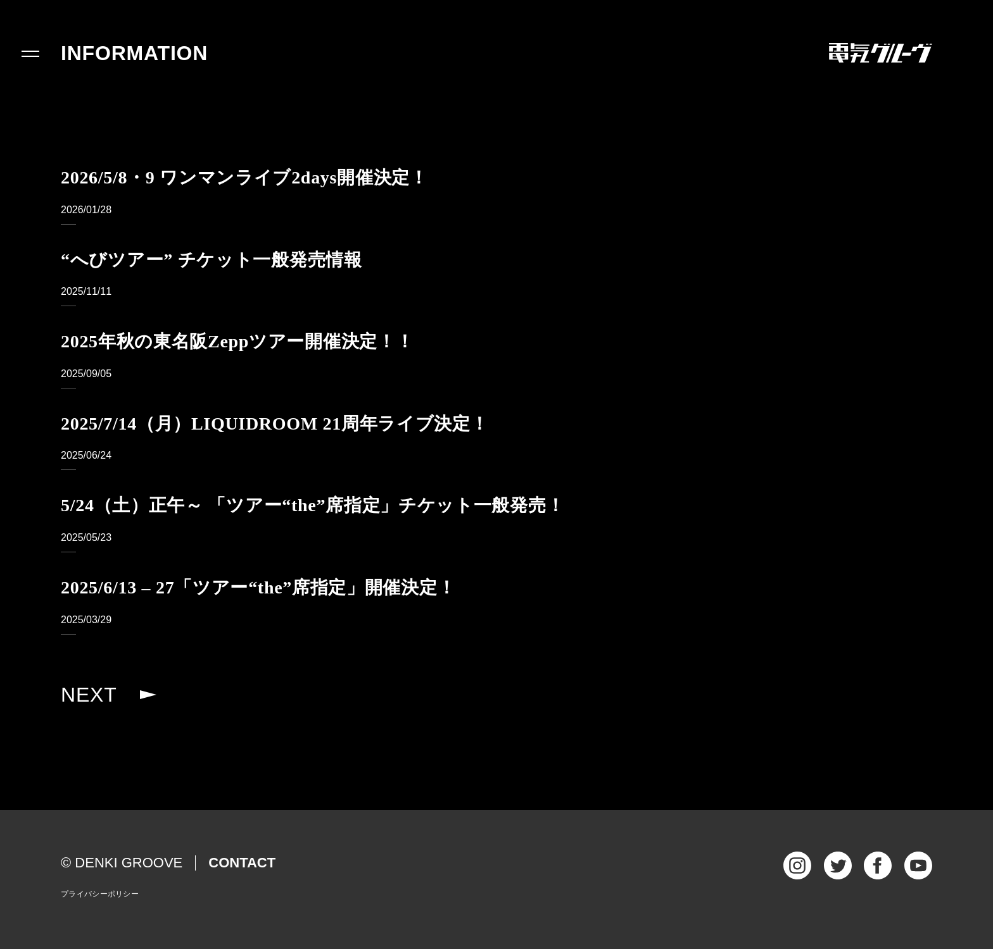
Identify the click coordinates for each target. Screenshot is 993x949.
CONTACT (241, 863)
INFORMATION (134, 53)
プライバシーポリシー (100, 894)
